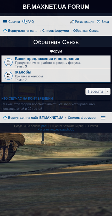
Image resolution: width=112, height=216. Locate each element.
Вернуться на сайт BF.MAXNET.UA (35, 117)
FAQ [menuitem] (30, 21)
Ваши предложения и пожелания (47, 58)
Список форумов (82, 117)
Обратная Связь (56, 42)
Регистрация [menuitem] (84, 21)
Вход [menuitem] (105, 21)
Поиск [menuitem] (107, 31)
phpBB (46, 126)
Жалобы (23, 72)
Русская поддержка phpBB (56, 129)
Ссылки (14, 21)
